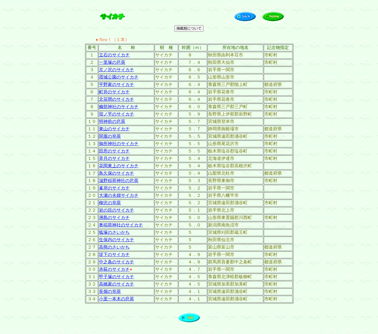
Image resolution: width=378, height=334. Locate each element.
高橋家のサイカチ (116, 284)
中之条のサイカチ (116, 262)
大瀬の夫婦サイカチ (118, 195)
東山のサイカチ (114, 128)
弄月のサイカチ (114, 158)
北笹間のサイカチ (116, 99)
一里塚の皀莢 (112, 62)
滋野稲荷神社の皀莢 (118, 180)
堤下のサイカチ (114, 254)
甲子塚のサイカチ (116, 276)
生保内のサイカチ (116, 239)
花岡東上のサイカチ (118, 165)
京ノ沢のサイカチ (116, 69)
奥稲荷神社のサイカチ (121, 225)
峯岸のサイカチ (114, 188)
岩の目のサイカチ (116, 210)
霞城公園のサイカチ (118, 77)
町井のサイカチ (114, 92)
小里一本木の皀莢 (116, 298)
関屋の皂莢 (110, 136)
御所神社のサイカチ (118, 143)
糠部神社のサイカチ (118, 106)
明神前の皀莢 (112, 121)
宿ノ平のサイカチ (116, 114)
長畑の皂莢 (110, 291)
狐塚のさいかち (114, 232)
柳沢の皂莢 (110, 202)
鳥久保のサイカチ (116, 173)
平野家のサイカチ (116, 84)
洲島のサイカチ (114, 217)
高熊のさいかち (114, 247)
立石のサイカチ (114, 55)
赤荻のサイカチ (114, 269)
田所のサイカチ (114, 151)
